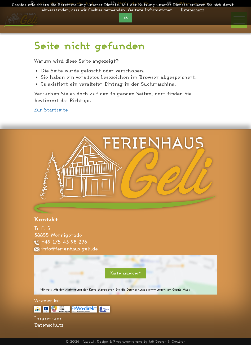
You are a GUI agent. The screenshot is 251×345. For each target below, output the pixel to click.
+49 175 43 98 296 (60, 242)
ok (126, 17)
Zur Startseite (51, 110)
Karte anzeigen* (125, 273)
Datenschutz (192, 10)
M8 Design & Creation (167, 341)
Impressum (47, 318)
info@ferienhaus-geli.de (66, 248)
